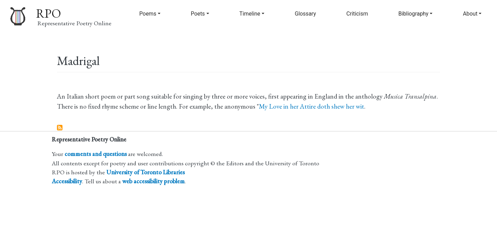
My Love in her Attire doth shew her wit (311, 106)
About (470, 13)
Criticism (357, 13)
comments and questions (96, 154)
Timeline (250, 13)
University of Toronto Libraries (145, 172)
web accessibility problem (153, 181)
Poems (147, 13)
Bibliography (413, 13)
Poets (198, 13)
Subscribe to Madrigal (60, 128)
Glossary (305, 13)
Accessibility (67, 181)
